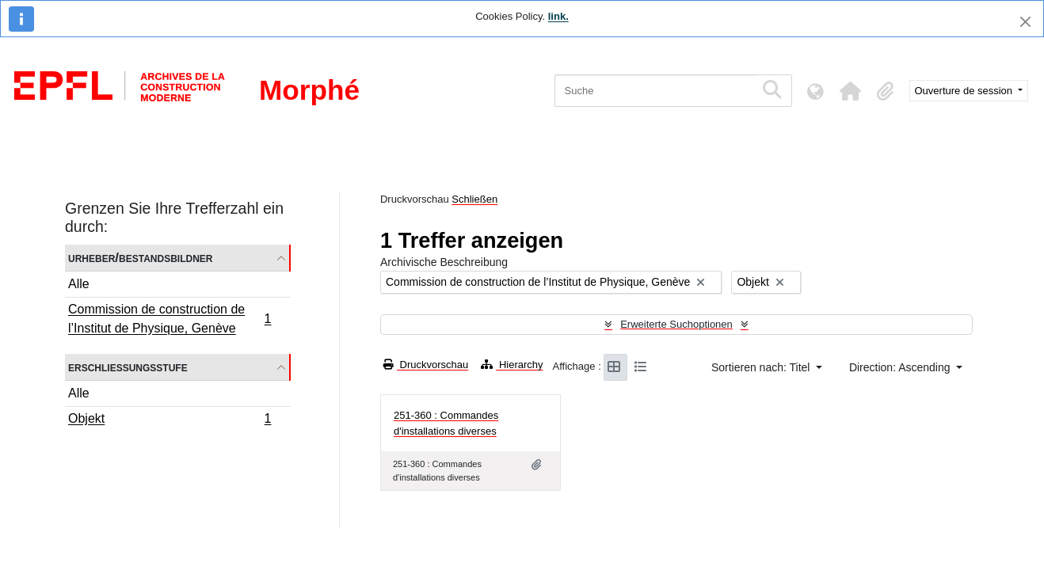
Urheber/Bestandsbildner (140, 257)
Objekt (169, 420)
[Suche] (654, 90)
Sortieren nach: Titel (762, 367)
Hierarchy (512, 364)
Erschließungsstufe (128, 366)
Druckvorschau (425, 364)
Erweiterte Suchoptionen (676, 324)
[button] (850, 91)
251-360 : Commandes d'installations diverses (446, 423)
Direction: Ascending (901, 367)
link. (558, 16)
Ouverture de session (965, 91)
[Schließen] (1025, 22)
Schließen (474, 199)
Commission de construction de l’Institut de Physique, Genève (169, 318)
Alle (79, 284)
